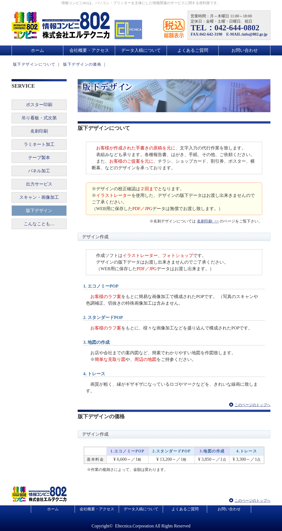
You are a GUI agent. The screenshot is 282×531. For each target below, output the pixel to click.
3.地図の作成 (212, 451)
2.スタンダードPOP (171, 451)
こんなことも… (39, 223)
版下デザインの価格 (82, 64)
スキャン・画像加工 (39, 197)
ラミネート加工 (39, 144)
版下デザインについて (34, 64)
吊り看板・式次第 (39, 118)
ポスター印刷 (39, 104)
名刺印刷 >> (208, 221)
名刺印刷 (39, 131)
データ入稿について (141, 50)
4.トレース (246, 451)
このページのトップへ (252, 405)
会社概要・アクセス (89, 50)
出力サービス (39, 184)
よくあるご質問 (192, 50)
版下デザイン (39, 210)
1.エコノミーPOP (127, 451)
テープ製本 (39, 157)
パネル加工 (39, 170)
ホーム (37, 50)
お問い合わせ (244, 50)
